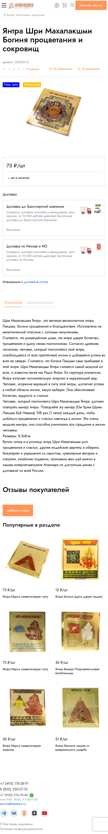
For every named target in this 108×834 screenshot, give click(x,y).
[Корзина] (65, 5)
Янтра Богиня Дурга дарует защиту (78, 596)
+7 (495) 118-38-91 (14, 783)
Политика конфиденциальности (21, 829)
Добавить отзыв (18, 510)
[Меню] (4, 5)
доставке (30, 282)
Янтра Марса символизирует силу (25, 596)
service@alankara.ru (13, 804)
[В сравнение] (88, 68)
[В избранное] (60, 68)
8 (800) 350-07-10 (14, 789)
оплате (43, 282)
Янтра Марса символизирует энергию (22, 747)
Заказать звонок (91, 5)
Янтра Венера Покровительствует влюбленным (77, 671)
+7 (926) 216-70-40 (14, 794)
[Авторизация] (57, 5)
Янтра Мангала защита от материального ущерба (72, 747)
